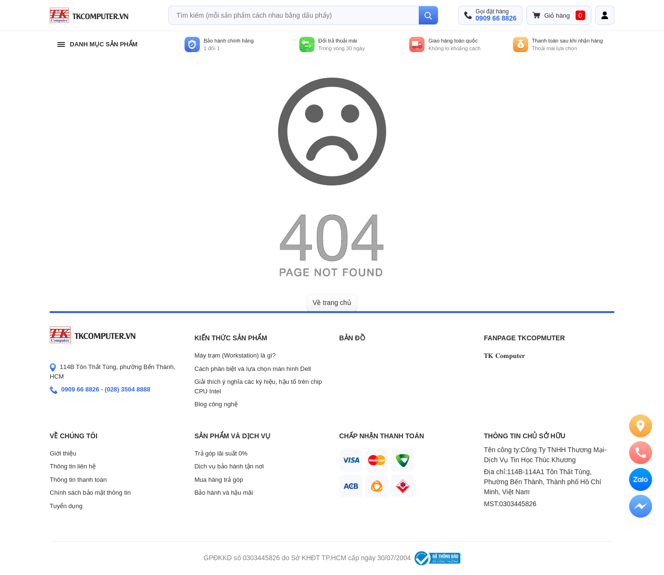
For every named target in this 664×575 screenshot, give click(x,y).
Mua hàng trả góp (219, 479)
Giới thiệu (63, 453)
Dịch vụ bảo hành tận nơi (229, 466)
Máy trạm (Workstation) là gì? (235, 355)
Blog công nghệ (216, 404)
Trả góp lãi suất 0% (221, 453)
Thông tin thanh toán (78, 479)
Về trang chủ (332, 302)
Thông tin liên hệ (73, 466)
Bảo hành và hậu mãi (224, 492)
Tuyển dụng (66, 506)
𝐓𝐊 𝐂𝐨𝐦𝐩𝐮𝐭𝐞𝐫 (504, 355)
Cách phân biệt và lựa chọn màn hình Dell (253, 368)
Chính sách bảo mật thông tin (90, 492)
